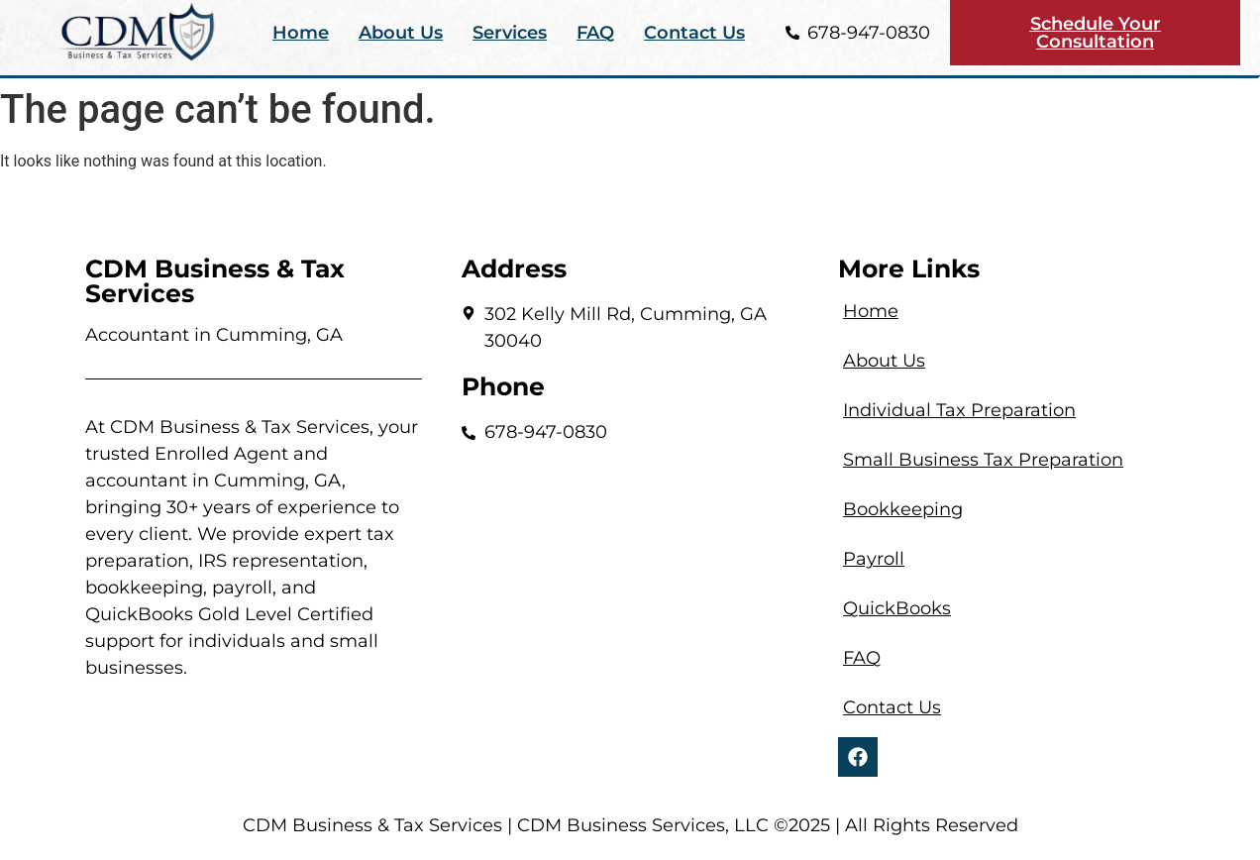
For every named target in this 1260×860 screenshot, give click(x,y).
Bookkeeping (903, 509)
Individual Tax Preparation (959, 410)
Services (509, 33)
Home (300, 33)
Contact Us (694, 33)
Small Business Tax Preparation (983, 460)
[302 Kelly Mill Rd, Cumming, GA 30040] (630, 557)
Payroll (873, 559)
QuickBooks (897, 608)
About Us (401, 33)
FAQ (595, 33)
